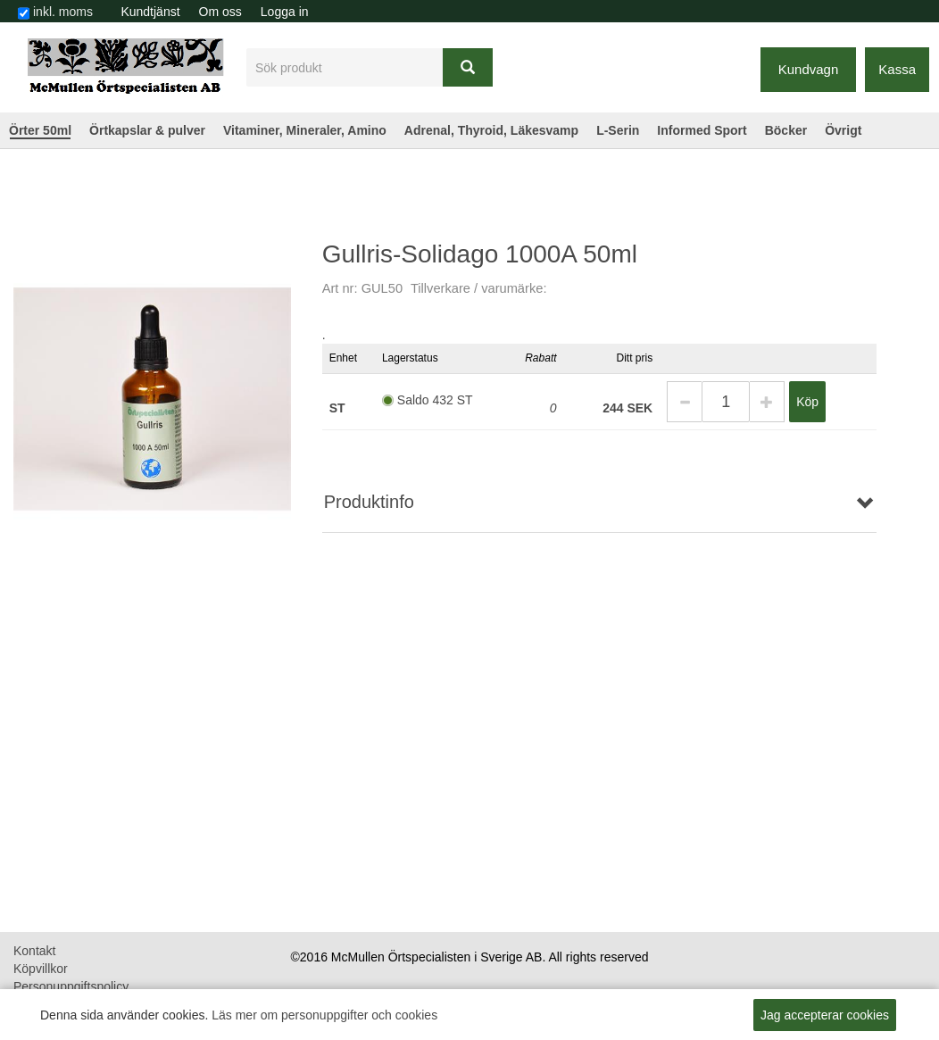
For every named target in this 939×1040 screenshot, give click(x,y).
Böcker (786, 130)
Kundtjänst (149, 11)
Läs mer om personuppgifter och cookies (324, 1015)
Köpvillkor (40, 968)
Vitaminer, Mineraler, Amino (304, 130)
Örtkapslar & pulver (147, 130)
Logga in (285, 11)
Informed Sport (701, 130)
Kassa (897, 69)
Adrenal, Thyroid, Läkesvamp (491, 130)
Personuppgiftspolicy (71, 986)
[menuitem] (150, 12)
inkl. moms (63, 11)
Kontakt (34, 951)
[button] (684, 401)
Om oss (220, 11)
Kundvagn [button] (808, 69)
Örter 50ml (40, 130)
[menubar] (215, 12)
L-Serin (617, 130)
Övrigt (843, 130)
